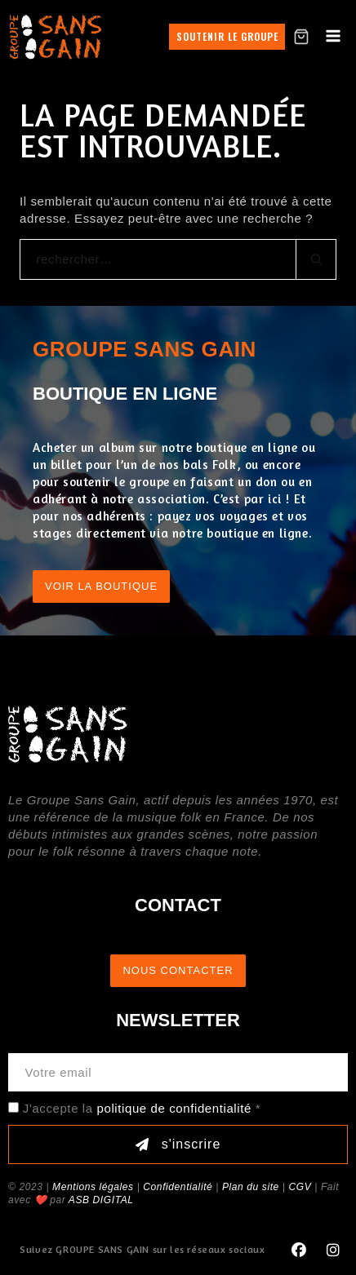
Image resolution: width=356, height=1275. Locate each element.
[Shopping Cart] (301, 37)
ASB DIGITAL (101, 1200)
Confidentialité (177, 1187)
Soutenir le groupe (227, 36)
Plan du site (250, 1187)
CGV (299, 1187)
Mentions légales (93, 1187)
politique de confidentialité (174, 1108)
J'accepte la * (141, 1108)
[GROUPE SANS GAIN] (56, 36)
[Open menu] (333, 36)
